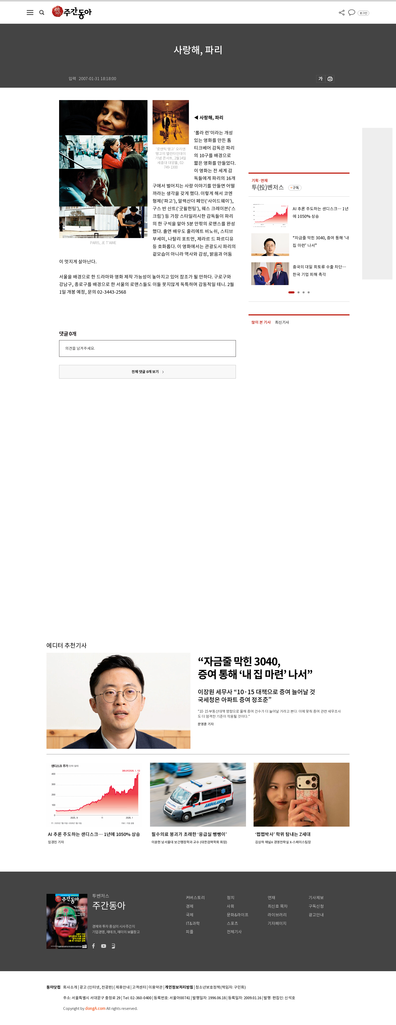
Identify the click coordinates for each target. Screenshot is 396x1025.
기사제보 (316, 897)
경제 (189, 906)
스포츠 (232, 923)
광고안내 (316, 915)
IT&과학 (193, 923)
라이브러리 (277, 915)
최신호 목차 (278, 906)
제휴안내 (123, 987)
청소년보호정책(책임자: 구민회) (220, 987)
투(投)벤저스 (268, 187)
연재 (271, 897)
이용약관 (155, 987)
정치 (230, 897)
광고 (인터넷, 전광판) (96, 987)
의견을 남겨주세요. (80, 348)
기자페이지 (277, 923)
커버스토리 (195, 897)
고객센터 (139, 987)
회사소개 (70, 987)
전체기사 (234, 931)
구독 (295, 187)
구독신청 (316, 906)
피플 (189, 931)
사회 (230, 906)
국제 (189, 915)
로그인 (363, 13)
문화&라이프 (238, 915)
